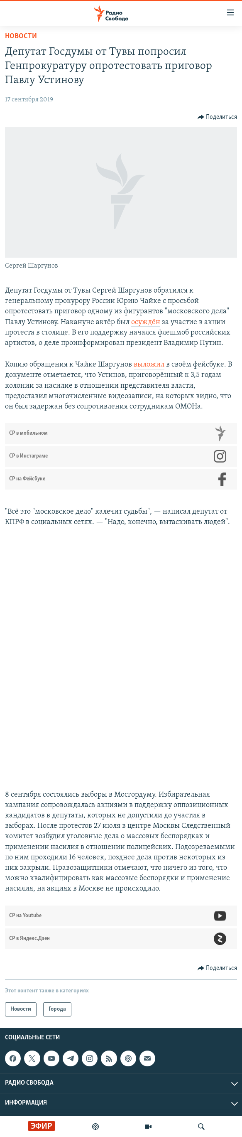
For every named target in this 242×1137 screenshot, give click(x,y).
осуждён (145, 322)
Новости (21, 36)
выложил (149, 365)
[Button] (217, 117)
